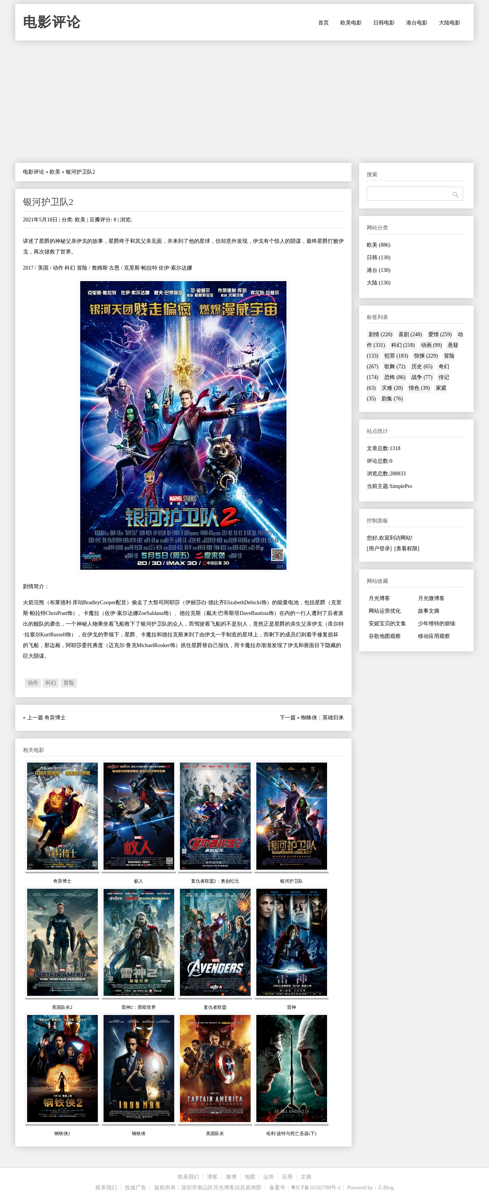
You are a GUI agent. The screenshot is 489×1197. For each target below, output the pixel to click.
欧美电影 (351, 23)
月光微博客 (431, 598)
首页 (323, 23)
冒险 (68, 683)
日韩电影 (384, 23)
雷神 (291, 1007)
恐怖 (394, 377)
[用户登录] (379, 548)
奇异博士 (55, 717)
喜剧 (410, 334)
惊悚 (426, 356)
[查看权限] (406, 548)
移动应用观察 (434, 636)
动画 (431, 345)
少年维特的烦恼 (436, 623)
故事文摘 (428, 611)
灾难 (392, 388)
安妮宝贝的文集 (387, 623)
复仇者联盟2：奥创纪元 (215, 881)
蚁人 (138, 881)
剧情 (380, 334)
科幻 (50, 683)
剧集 (392, 399)
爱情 (440, 334)
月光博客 (379, 598)
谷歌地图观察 (385, 636)
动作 (33, 683)
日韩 (378, 257)
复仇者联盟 (215, 1007)
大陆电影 (449, 23)
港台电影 (416, 23)
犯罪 (396, 356)
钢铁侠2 (62, 1133)
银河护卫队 (291, 881)
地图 (249, 1177)
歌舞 (394, 366)
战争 (421, 377)
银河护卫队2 (48, 202)
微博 (231, 1177)
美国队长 (215, 1133)
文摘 (306, 1177)
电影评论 (52, 22)
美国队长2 (62, 1007)
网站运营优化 (385, 611)
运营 (268, 1177)
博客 (212, 1177)
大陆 (378, 283)
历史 (421, 366)
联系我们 (188, 1177)
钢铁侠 (139, 1133)
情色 (419, 388)
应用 (287, 1177)
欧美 (55, 172)
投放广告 (135, 1187)
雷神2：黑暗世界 (138, 1007)
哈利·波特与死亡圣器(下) (291, 1133)
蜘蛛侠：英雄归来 (322, 717)
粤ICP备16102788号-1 (316, 1187)
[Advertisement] (244, 101)
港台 (378, 270)
